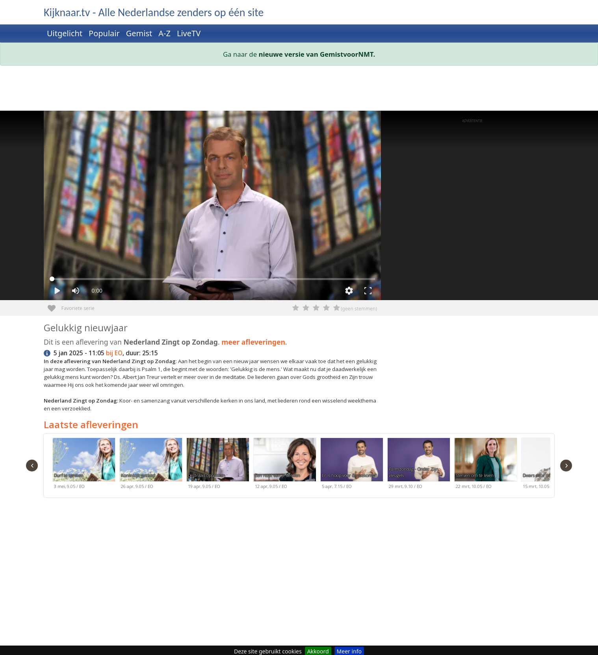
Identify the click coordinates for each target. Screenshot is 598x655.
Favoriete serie (54, 305)
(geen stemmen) (359, 308)
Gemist (139, 33)
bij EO (114, 353)
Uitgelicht (64, 33)
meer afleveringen (253, 342)
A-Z (164, 33)
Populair (104, 33)
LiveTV (189, 33)
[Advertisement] (280, 90)
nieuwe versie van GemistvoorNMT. (317, 54)
